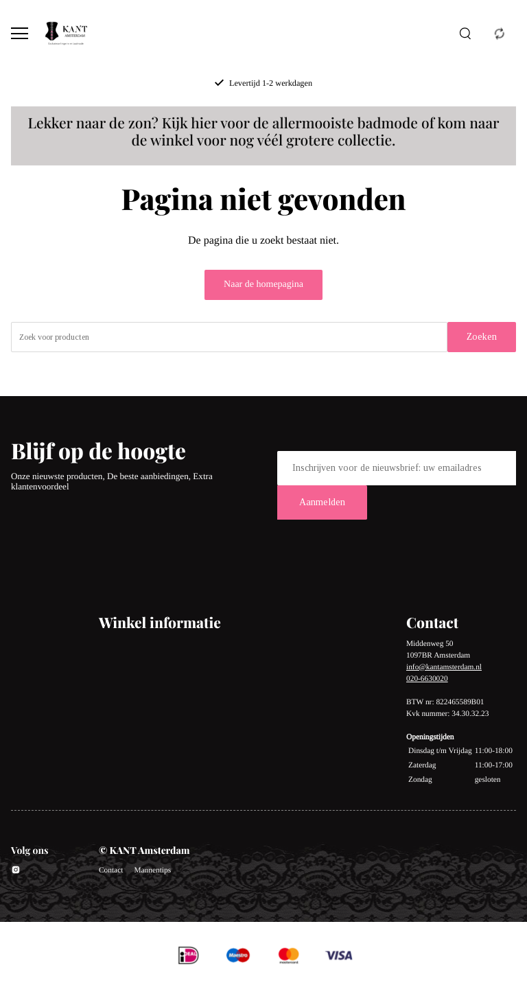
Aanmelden (322, 502)
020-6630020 (427, 679)
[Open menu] (19, 33)
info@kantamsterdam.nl (444, 667)
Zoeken (482, 337)
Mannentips (152, 870)
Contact (111, 870)
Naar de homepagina (263, 284)
